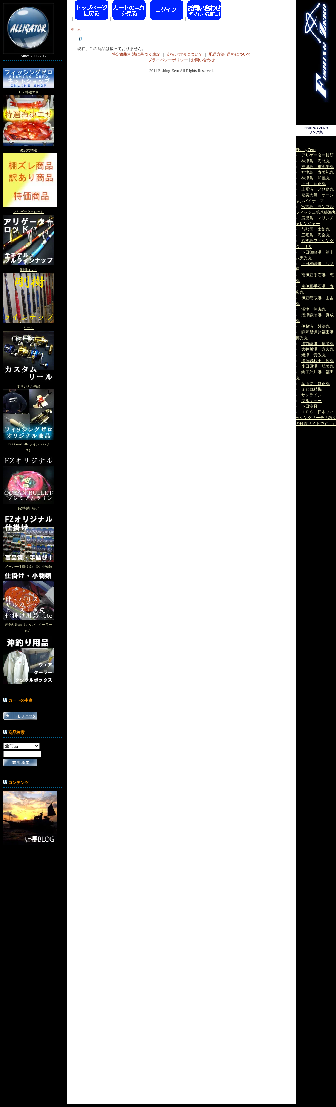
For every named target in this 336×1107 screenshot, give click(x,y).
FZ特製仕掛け (28, 508)
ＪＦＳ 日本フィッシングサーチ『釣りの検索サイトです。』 (316, 418)
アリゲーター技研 (317, 155)
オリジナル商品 (28, 386)
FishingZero (306, 149)
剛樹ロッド (28, 270)
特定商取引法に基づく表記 (136, 54)
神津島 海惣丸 (315, 161)
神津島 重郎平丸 (317, 166)
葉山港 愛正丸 (315, 383)
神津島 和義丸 (315, 178)
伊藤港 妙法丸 (315, 326)
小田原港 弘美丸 (317, 366)
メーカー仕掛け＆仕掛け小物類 (28, 566)
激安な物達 (28, 150)
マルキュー (311, 400)
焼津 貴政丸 (313, 355)
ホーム (76, 29)
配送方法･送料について (230, 54)
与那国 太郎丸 (315, 229)
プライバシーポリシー (168, 60)
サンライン (311, 395)
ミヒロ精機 (311, 389)
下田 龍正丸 (313, 183)
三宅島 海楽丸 (315, 235)
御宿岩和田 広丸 (317, 360)
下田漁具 (309, 406)
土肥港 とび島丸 (317, 189)
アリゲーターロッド (28, 212)
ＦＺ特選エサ (28, 92)
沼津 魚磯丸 (313, 309)
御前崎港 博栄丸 (317, 343)
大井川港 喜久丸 (317, 349)
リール (29, 328)
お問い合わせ (203, 60)
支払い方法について (184, 54)
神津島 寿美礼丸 (317, 172)
